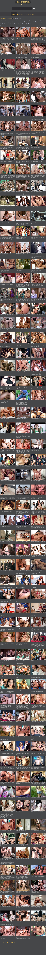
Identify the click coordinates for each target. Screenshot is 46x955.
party (1, 25)
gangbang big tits (30, 23)
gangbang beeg (13, 23)
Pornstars (20, 14)
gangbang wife (27, 21)
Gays (25, 14)
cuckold (5, 25)
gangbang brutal (21, 23)
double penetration (39, 23)
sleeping (19, 25)
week (20, 18)
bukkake (41, 21)
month (16, 18)
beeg (15, 25)
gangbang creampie (4, 23)
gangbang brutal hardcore (17, 21)
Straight (14, 14)
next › (13, 942)
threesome (10, 25)
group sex (24, 25)
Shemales (31, 14)
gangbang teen (35, 21)
